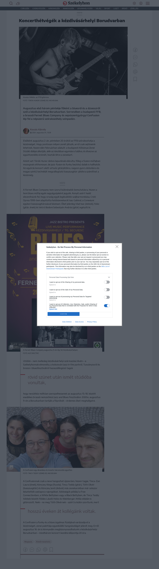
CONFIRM (63, 314)
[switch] (107, 282)
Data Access (79, 322)
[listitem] (79, 277)
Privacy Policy (92, 322)
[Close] (118, 247)
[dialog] (79, 284)
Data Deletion (67, 322)
